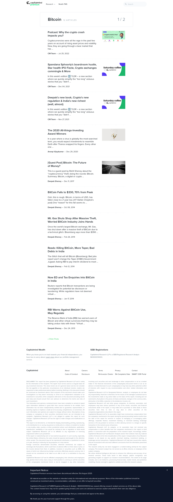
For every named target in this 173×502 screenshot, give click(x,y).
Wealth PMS (63, 4)
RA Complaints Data (122, 374)
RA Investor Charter (105, 374)
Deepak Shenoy (54, 181)
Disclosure (86, 374)
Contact (135, 371)
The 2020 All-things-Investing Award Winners (66, 132)
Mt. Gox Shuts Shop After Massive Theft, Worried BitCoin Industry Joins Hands (72, 220)
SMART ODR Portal (139, 374)
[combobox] (135, 4)
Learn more (50, 357)
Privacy (117, 371)
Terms (100, 371)
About (67, 371)
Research (49, 4)
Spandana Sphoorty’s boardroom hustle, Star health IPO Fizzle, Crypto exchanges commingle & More (72, 68)
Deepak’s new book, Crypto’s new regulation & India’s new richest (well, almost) (68, 101)
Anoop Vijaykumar (56, 151)
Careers (85, 371)
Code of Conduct (71, 374)
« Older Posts (53, 339)
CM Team (52, 53)
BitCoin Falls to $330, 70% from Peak (70, 192)
